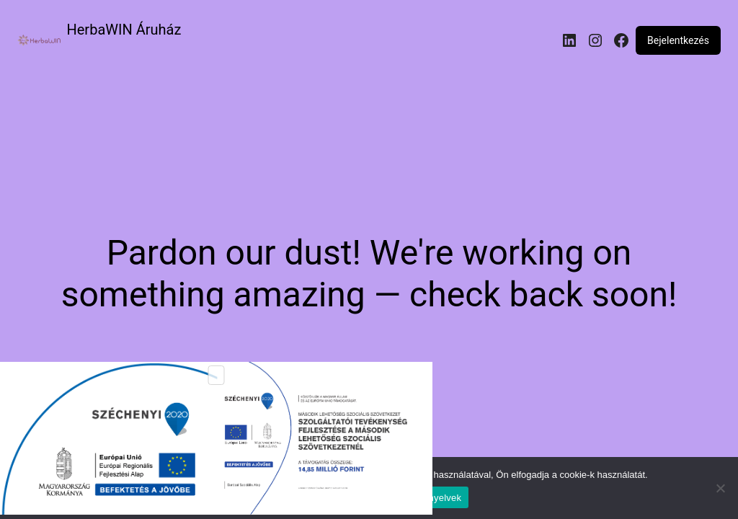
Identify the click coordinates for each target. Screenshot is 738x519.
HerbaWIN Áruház (124, 29)
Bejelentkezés (678, 40)
